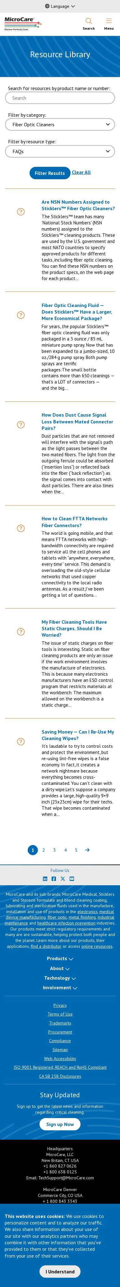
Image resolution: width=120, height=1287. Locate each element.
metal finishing (82, 917)
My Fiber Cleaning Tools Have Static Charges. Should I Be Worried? (74, 628)
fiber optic (57, 917)
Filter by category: (27, 115)
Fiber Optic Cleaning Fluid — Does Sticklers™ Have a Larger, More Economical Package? (77, 312)
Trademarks (60, 1023)
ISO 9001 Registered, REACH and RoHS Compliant (60, 1067)
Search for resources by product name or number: (59, 88)
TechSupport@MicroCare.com (66, 1178)
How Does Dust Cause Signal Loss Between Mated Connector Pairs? (77, 421)
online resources (97, 946)
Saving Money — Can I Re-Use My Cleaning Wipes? (78, 735)
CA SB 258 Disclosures (60, 1076)
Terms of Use (60, 1014)
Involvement (57, 987)
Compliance (60, 1040)
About (57, 968)
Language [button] (57, 6)
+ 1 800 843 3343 (60, 1201)
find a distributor (46, 946)
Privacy (60, 1005)
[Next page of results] (87, 850)
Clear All (81, 172)
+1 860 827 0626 (60, 1166)
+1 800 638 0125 (60, 1172)
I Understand (60, 1271)
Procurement (60, 1032)
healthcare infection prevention (66, 923)
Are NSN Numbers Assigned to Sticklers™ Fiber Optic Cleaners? (78, 205)
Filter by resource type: (32, 141)
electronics (87, 911)
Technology (57, 978)
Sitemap (60, 1049)
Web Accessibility (60, 1058)
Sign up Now (60, 1124)
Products (57, 958)
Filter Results (50, 173)
